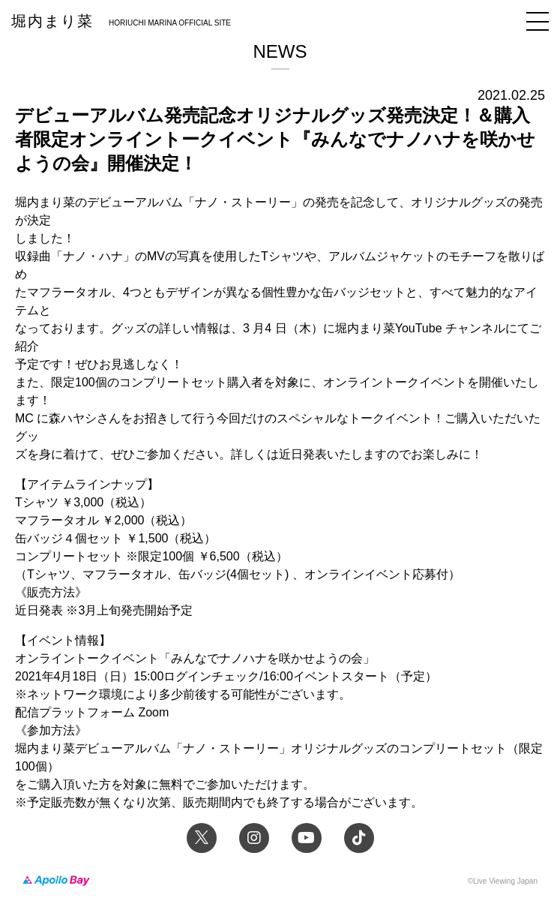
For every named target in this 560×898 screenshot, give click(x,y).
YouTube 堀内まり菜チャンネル (307, 838)
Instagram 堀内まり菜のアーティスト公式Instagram (254, 838)
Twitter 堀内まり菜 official (202, 838)
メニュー (537, 21)
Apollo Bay (56, 881)
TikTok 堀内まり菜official (359, 838)
